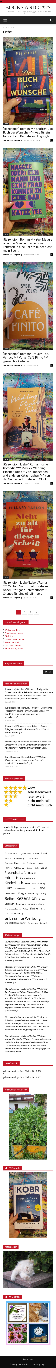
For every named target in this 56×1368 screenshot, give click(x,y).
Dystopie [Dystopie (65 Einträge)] (31, 863)
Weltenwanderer (13, 630)
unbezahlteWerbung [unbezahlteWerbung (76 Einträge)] (15, 922)
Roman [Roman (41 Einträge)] (42, 899)
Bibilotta (9, 636)
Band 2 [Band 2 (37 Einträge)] (8, 858)
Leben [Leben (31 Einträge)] (32, 888)
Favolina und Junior (14, 633)
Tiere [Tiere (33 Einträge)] (43, 909)
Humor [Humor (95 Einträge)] (32, 873)
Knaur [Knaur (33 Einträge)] (27, 883)
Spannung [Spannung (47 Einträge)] (21, 904)
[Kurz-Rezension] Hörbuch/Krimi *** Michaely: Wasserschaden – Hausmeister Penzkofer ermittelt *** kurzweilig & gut (26, 760)
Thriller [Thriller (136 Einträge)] (34, 908)
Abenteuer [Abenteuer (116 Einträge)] (11, 853)
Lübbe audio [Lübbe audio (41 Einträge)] (10, 893)
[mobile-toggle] (5, 20)
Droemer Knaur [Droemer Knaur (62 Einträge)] (12, 863)
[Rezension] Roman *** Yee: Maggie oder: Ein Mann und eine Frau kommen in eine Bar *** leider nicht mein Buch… (27, 245)
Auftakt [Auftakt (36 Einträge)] (36, 854)
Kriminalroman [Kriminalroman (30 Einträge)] (21, 889)
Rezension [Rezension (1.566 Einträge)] (26, 898)
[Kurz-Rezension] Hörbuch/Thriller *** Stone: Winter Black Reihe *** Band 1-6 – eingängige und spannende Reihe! (27, 1048)
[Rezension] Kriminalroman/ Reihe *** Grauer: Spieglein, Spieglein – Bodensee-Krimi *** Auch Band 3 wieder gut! (27, 729)
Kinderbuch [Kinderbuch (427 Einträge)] (14, 882)
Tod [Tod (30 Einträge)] (6, 914)
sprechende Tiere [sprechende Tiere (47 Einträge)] (36, 904)
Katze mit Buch (12, 642)
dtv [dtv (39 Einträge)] (23, 863)
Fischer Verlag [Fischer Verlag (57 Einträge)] (40, 867)
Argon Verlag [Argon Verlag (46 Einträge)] (25, 853)
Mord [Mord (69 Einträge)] (31, 893)
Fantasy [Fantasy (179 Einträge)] (19, 867)
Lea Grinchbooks (13, 645)
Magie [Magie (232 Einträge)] (22, 893)
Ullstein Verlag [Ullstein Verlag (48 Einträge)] (16, 913)
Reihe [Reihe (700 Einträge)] (9, 898)
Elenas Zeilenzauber (14, 639)
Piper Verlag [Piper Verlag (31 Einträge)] (41, 894)
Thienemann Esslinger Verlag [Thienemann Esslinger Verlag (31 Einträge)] (16, 909)
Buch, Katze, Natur (14, 648)
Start (5, 27)
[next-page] (36, 612)
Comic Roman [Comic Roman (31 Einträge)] (32, 858)
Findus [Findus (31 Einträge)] (29, 868)
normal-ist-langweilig (12, 140)
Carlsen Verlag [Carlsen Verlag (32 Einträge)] (18, 858)
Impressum (28, 1359)
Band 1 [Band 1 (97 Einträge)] (45, 853)
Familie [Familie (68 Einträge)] (8, 867)
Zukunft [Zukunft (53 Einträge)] (43, 923)
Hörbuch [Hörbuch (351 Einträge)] (11, 877)
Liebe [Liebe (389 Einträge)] (41, 888)
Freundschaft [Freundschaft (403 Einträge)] (15, 872)
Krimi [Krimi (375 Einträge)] (9, 888)
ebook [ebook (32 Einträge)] (40, 863)
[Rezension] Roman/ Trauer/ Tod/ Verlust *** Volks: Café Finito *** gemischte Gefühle (26, 357)
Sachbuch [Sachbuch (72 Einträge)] (9, 903)
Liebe (6, 124)
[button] (52, 20)
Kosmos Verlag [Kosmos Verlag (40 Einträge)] (38, 883)
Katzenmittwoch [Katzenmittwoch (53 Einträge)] (27, 878)
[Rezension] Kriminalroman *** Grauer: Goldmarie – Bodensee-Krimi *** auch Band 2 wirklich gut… (26, 979)
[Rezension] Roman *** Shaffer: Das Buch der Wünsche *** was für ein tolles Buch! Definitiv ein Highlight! (28, 132)
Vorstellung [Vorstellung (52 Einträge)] (33, 923)
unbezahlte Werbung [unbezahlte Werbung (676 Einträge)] (23, 918)
